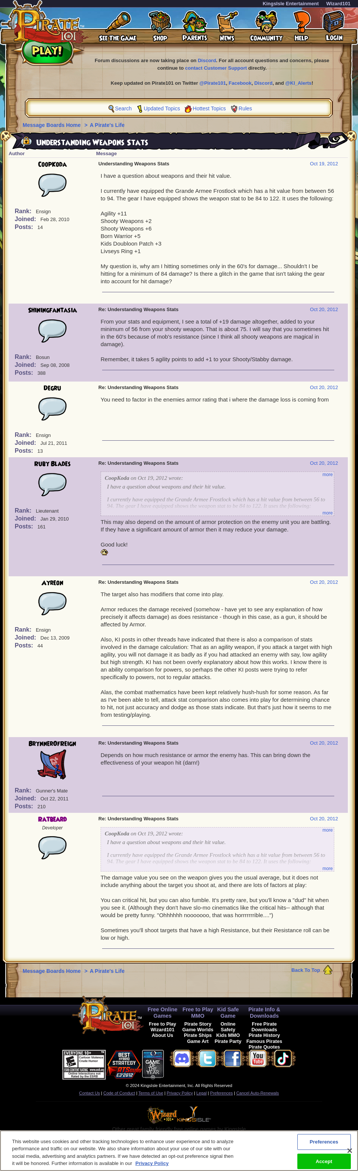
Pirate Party (228, 1041)
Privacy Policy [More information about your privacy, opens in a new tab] (151, 1167)
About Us (162, 1035)
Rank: (24, 211)
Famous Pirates (264, 1041)
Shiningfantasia (52, 310)
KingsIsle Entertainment (291, 3)
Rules (245, 108)
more (328, 474)
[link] (183, 1063)
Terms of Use (150, 1093)
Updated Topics (162, 108)
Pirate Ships (198, 1035)
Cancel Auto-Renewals (257, 1093)
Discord (207, 60)
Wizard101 (338, 3)
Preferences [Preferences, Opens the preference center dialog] (324, 1145)
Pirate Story (197, 1024)
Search (123, 108)
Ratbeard (52, 819)
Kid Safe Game (228, 1012)
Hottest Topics (209, 108)
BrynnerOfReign (52, 743)
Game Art (197, 1041)
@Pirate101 (212, 83)
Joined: (26, 219)
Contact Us (89, 1093)
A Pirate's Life (107, 125)
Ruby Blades (52, 464)
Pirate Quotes (264, 1047)
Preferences (221, 1093)
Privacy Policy (180, 1093)
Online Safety (228, 1026)
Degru (52, 388)
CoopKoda (52, 164)
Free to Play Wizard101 (162, 1026)
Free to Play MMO (197, 1012)
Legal (201, 1093)
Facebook (240, 83)
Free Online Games (162, 1012)
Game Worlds (197, 1029)
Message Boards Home (52, 125)
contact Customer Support (216, 68)
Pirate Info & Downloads (264, 1012)
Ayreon (52, 583)
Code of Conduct (119, 1093)
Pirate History (264, 1035)
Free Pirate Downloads (264, 1026)
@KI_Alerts (298, 83)
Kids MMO (228, 1035)
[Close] (349, 1154)
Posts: (25, 227)
